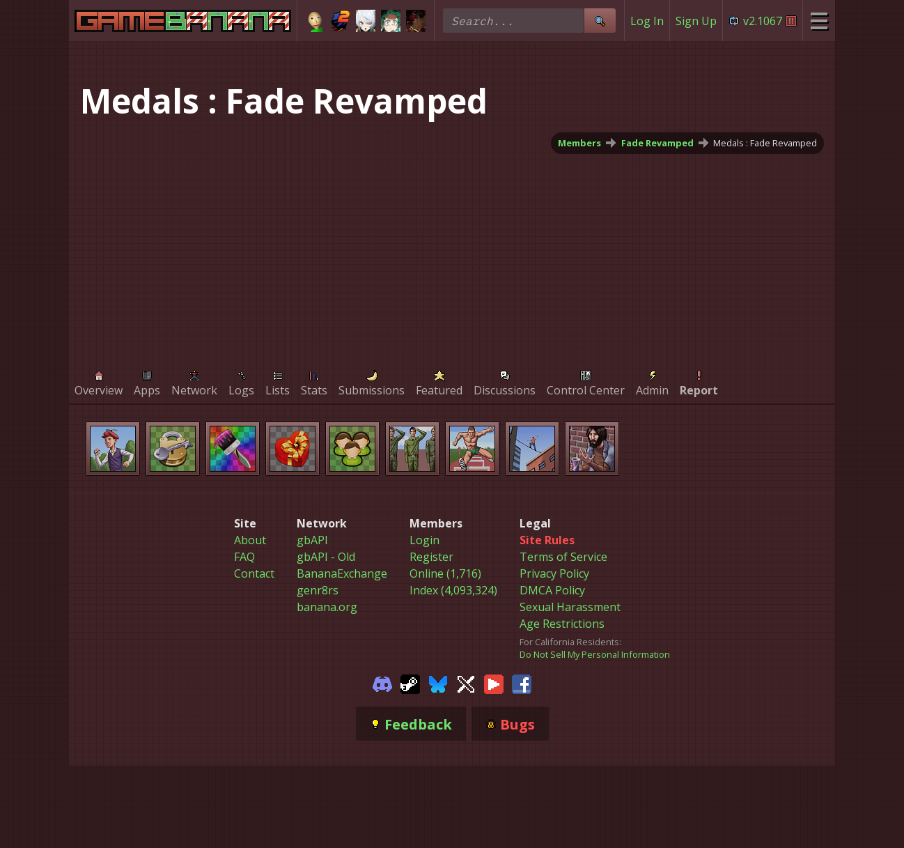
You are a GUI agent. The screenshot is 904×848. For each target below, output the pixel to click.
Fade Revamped (657, 143)
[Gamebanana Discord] (382, 683)
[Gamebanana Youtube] (494, 683)
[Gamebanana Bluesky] (438, 683)
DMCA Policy (552, 590)
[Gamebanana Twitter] (466, 683)
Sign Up (696, 21)
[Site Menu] (818, 20)
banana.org (327, 607)
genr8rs (317, 590)
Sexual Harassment (570, 607)
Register (431, 556)
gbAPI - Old (326, 556)
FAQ (244, 556)
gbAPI (312, 540)
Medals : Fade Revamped (765, 143)
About (250, 540)
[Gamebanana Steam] (410, 683)
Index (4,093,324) (453, 590)
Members (579, 143)
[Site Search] (600, 20)
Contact (254, 573)
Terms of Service (563, 556)
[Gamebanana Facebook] (522, 683)
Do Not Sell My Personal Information (595, 654)
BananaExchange (342, 573)
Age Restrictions (562, 623)
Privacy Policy (554, 573)
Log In (647, 21)
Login (424, 540)
